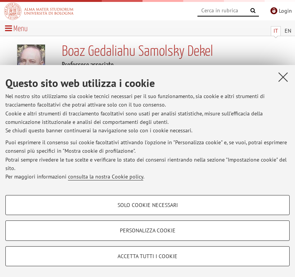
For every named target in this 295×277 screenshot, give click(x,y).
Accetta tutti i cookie (147, 256)
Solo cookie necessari (148, 205)
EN (288, 30)
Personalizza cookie (148, 230)
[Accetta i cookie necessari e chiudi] (283, 77)
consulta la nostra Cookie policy (105, 176)
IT (275, 30)
